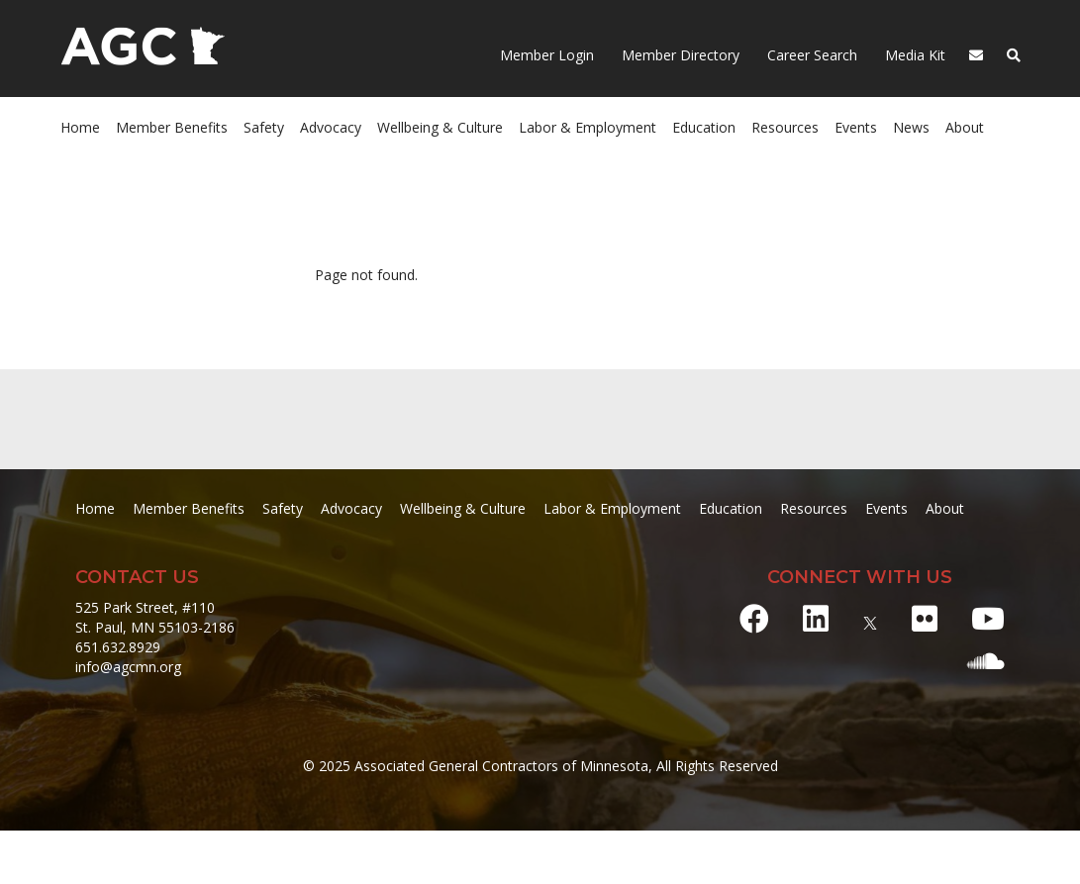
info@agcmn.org (128, 666)
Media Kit (913, 55)
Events (856, 127)
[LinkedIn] (816, 618)
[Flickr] (924, 618)
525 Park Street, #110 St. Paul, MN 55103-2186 (155, 617)
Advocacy (330, 127)
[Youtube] (988, 618)
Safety (264, 127)
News (911, 127)
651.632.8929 (117, 647)
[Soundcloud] (986, 660)
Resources (785, 127)
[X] (870, 618)
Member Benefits (172, 127)
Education (704, 127)
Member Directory (678, 55)
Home (80, 127)
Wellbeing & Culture (440, 127)
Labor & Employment (587, 127)
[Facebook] (754, 618)
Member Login (547, 55)
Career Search (810, 55)
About (964, 127)
